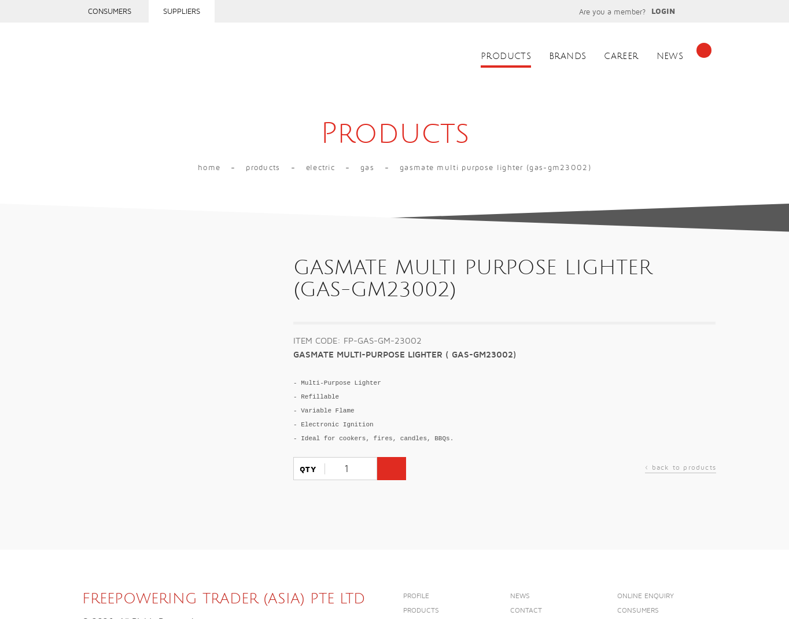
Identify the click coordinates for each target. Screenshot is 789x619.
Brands (567, 56)
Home (209, 168)
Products (506, 56)
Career (621, 56)
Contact (526, 610)
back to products (680, 469)
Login (663, 12)
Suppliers (181, 12)
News (670, 56)
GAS (367, 168)
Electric (320, 168)
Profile (416, 596)
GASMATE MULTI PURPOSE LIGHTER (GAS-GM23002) (495, 168)
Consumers (109, 12)
